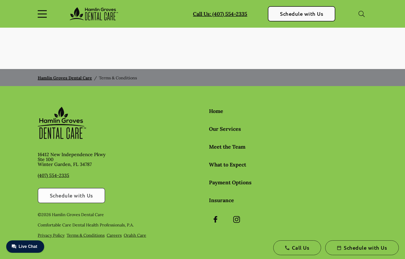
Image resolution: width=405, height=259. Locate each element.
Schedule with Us (301, 13)
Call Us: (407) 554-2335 (220, 14)
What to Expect (227, 164)
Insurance (221, 200)
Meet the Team (227, 146)
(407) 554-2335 (53, 175)
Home (216, 111)
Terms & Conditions (86, 235)
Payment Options (230, 182)
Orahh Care (135, 235)
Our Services (225, 129)
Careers (114, 235)
